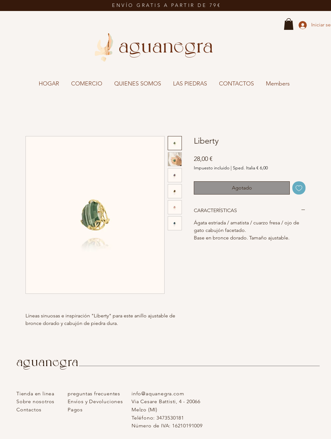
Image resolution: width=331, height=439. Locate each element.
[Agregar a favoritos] (299, 188)
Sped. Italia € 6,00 (250, 168)
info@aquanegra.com (158, 394)
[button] (289, 24)
